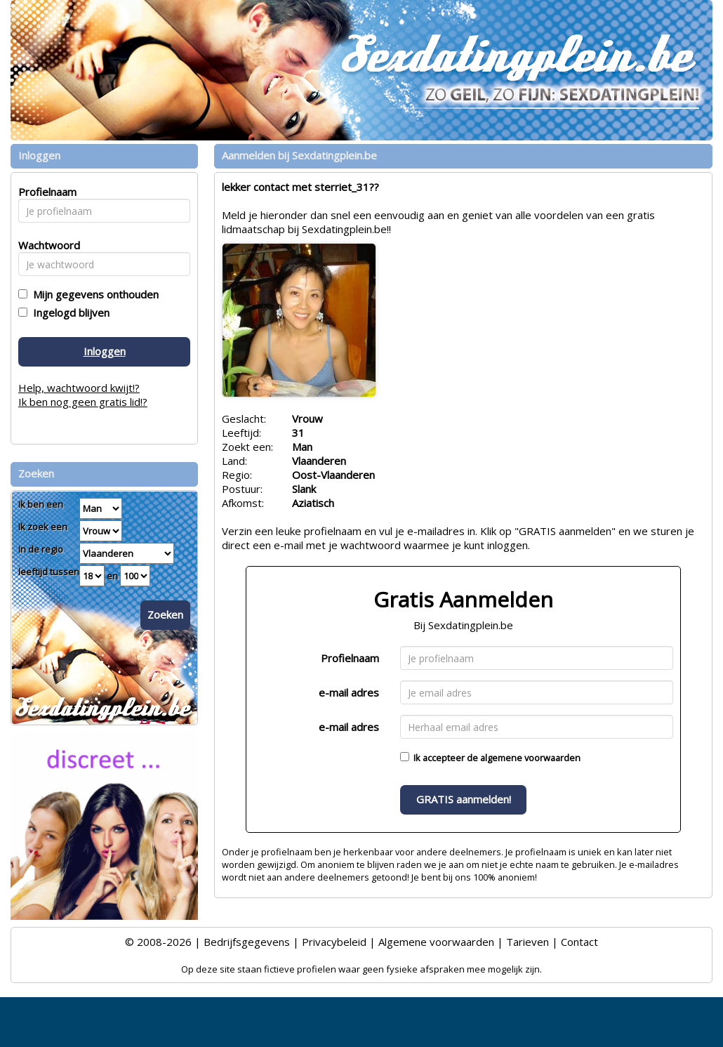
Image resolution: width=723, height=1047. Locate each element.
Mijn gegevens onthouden (93, 294)
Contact (579, 942)
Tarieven (527, 942)
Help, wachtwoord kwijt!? (79, 388)
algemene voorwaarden (530, 757)
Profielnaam (350, 658)
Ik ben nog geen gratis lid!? (82, 402)
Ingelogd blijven (68, 312)
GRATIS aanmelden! (463, 799)
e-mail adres (349, 692)
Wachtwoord (45, 245)
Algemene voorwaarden (436, 942)
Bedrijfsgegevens (247, 942)
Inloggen (105, 351)
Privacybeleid (334, 942)
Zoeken (165, 614)
